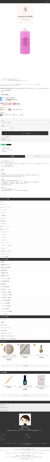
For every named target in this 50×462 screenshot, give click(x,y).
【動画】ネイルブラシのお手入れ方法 (8, 338)
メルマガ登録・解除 (44, 443)
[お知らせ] (8, 97)
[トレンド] (10, 99)
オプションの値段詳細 (5, 137)
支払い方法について (9, 443)
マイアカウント (3, 434)
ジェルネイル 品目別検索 (8, 79)
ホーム (2, 78)
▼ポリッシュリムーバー (16, 79)
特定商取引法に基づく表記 (28, 443)
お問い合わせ (3, 439)
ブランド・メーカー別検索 (8, 80)
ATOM (29, 444)
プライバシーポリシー (36, 443)
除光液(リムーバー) (16, 78)
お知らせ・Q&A (4, 324)
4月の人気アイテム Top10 (6, 333)
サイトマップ (3, 319)
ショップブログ (22, 444)
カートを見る (28, 437)
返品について (3, 138)
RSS (26, 444)
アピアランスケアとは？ (6, 327)
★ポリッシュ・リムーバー (8, 78)
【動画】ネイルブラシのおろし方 (7, 335)
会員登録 (27, 434)
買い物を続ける (3, 151)
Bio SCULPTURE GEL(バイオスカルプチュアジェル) (20, 80)
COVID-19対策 (4, 330)
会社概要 (2, 322)
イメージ (37, 156)
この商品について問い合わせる (6, 149)
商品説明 (12, 156)
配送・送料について (16, 443)
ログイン (2, 437)
